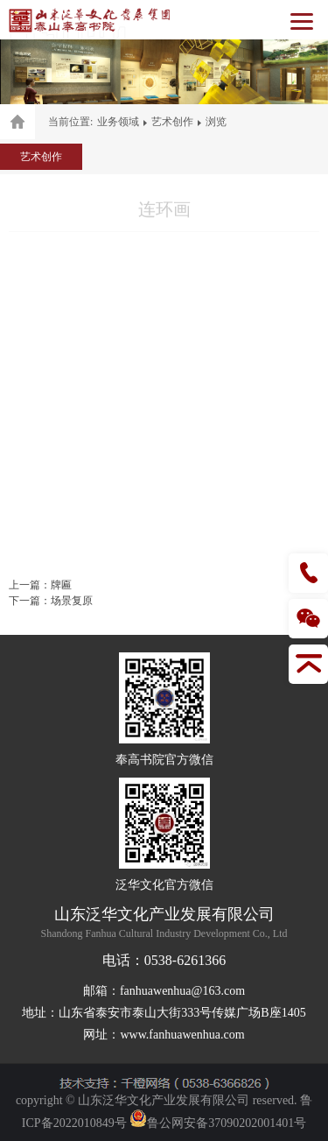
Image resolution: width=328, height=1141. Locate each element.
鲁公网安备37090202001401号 (217, 1123)
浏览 (216, 122)
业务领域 (118, 122)
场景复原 (72, 601)
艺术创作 (172, 122)
